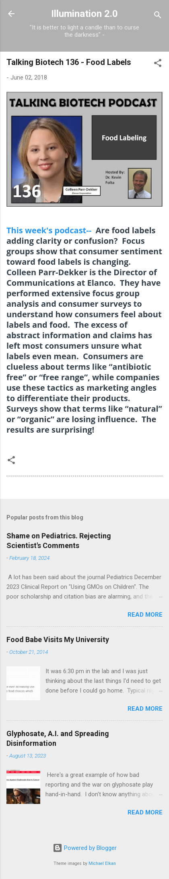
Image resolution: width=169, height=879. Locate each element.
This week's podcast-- (48, 230)
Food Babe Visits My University (57, 639)
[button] (158, 64)
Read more (145, 614)
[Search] (158, 16)
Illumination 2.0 (84, 13)
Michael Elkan (102, 863)
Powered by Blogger (85, 848)
